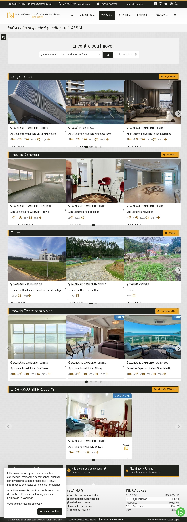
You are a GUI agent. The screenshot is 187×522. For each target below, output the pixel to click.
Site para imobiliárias (157, 519)
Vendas (106, 15)
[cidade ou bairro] (121, 54)
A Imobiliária (87, 15)
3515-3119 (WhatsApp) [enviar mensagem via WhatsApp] (76, 4)
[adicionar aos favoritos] (59, 140)
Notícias (143, 15)
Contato (162, 15)
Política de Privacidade (112, 519)
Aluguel (125, 15)
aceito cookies (50, 511)
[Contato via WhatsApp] (180, 512)
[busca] (175, 15)
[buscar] (143, 54)
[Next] (178, 113)
